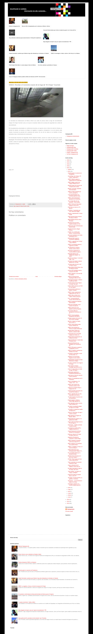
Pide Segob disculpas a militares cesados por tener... (75, 280)
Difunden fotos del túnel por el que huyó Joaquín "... (74, 456)
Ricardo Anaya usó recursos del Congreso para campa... (75, 186)
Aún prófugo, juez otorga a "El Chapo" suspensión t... (74, 177)
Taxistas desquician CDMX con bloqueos (27, 562)
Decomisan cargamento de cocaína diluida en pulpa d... (74, 251)
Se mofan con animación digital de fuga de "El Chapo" (75, 407)
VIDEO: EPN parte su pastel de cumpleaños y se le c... (75, 348)
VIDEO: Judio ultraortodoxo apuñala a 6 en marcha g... (74, 198)
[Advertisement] (35, 263)
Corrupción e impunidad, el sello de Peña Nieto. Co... (75, 354)
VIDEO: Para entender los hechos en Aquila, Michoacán (75, 328)
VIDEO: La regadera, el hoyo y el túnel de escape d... (75, 447)
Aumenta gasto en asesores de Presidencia (27, 570)
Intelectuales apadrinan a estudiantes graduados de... (74, 373)
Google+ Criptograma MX (72, 152)
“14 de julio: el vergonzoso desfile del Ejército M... (75, 410)
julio (69, 171)
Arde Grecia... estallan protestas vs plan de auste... (75, 425)
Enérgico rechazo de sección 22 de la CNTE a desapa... (75, 319)
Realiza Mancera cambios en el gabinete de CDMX (75, 419)
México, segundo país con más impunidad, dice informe (74, 394)
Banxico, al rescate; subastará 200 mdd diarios (74, 189)
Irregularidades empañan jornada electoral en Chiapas (75, 360)
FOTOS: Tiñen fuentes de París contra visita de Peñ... (75, 460)
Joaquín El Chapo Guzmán (21, 206)
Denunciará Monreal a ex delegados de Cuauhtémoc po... (74, 344)
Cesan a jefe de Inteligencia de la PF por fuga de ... (75, 422)
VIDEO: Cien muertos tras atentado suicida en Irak (74, 385)
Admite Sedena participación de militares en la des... (75, 337)
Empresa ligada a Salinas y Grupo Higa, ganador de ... (74, 401)
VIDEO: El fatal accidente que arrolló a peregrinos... (74, 192)
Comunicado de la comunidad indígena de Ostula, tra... (74, 334)
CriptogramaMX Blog (71, 147)
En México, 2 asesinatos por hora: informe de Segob (74, 211)
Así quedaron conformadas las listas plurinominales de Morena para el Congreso (36, 594)
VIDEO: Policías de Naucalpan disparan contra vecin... (74, 205)
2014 (68, 499)
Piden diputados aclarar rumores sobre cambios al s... (75, 404)
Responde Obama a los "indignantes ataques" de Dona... (74, 255)
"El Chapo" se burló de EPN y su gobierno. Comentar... (75, 478)
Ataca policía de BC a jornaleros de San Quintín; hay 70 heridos (32, 618)
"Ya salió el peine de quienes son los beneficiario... (75, 397)
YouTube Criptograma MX (72, 154)
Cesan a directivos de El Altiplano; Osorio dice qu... (74, 466)
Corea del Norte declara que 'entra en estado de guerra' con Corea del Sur (59, 30)
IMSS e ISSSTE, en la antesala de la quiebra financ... (75, 444)
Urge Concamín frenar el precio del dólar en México (75, 217)
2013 (68, 501)
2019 (68, 162)
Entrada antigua (58, 276)
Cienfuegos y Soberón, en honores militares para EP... (74, 484)
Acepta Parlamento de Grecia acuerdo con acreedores (74, 432)
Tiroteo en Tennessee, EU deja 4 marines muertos (75, 413)
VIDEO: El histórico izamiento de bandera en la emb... (75, 351)
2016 (68, 165)
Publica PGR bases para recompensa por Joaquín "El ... (75, 450)
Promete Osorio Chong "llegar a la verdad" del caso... (75, 283)
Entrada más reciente (14, 276)
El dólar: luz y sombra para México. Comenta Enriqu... (74, 232)
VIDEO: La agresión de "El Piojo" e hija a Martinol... (75, 242)
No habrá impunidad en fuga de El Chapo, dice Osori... (75, 469)
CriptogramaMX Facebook (72, 149)
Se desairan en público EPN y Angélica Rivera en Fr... (74, 428)
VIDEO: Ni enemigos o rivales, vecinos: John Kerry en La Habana (65, 53)
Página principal (70, 145)
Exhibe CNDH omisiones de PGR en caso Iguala (75, 286)
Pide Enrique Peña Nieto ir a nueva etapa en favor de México (22, 65)
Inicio (36, 276)
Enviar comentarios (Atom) (21, 278)
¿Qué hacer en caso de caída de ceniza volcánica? (75, 376)
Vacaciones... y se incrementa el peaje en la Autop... (75, 481)
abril (69, 491)
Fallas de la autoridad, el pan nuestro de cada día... (74, 305)
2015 (68, 167)
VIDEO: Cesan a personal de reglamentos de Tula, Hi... (74, 293)
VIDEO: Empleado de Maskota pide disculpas (74, 302)
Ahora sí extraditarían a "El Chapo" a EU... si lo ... (74, 382)
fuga (14, 206)
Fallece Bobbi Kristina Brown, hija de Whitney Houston (75, 268)
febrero (69, 495)
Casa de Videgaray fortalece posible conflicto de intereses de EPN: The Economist (27, 76)
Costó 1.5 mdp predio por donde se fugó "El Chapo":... (75, 369)
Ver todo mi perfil (69, 511)
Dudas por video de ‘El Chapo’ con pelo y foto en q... (74, 435)
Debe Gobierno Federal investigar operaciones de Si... (75, 366)
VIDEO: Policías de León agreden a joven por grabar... (75, 308)
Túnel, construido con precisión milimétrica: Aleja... (74, 463)
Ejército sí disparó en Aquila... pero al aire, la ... (74, 322)
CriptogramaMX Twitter (72, 150)
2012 (68, 503)
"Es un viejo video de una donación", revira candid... (74, 201)
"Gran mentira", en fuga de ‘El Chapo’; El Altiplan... (74, 472)
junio (69, 487)
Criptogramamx (70, 509)
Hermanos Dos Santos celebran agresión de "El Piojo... (75, 262)
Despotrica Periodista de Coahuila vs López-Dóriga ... (74, 438)
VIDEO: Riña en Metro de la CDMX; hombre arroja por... (74, 296)
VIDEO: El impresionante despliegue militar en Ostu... (74, 277)
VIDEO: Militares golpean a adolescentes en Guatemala (74, 180)
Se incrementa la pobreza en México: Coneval (74, 290)
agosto (69, 169)
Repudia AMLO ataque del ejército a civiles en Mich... (74, 331)
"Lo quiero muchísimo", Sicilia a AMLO (26, 602)
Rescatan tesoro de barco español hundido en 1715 (74, 223)
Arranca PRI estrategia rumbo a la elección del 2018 (75, 271)
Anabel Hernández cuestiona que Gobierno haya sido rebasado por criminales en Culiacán (29, 53)
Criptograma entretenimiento (73, 136)
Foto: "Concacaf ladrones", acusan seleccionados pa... (74, 299)
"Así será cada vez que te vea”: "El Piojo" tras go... (74, 265)
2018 (68, 164)
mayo (69, 489)
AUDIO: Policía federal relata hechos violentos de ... (74, 325)
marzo (69, 493)
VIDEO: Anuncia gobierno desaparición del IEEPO (74, 316)
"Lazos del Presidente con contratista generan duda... (74, 195)
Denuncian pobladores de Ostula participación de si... (75, 236)
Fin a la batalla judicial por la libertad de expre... (74, 453)
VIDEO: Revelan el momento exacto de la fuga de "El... (74, 441)
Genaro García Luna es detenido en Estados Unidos (29, 554)
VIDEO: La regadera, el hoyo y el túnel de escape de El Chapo (32, 586)
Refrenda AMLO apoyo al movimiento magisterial (73, 239)
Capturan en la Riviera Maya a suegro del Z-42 (74, 388)
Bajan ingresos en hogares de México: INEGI (74, 416)
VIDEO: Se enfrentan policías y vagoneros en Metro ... (74, 245)
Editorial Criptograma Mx (14, 26)
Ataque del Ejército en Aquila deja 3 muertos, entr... (75, 340)
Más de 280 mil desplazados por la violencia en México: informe (36, 26)
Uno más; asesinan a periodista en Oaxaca (47, 65)
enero (69, 497)
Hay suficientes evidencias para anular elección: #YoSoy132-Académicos (25, 37)
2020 (68, 160)
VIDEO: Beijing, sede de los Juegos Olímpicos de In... (74, 183)
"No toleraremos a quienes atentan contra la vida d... (74, 248)
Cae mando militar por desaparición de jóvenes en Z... (74, 312)
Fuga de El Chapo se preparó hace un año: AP (74, 475)
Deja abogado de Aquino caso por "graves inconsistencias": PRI (57, 41)
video (28, 206)
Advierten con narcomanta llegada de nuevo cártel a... (74, 357)
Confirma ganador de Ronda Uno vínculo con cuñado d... (75, 391)
